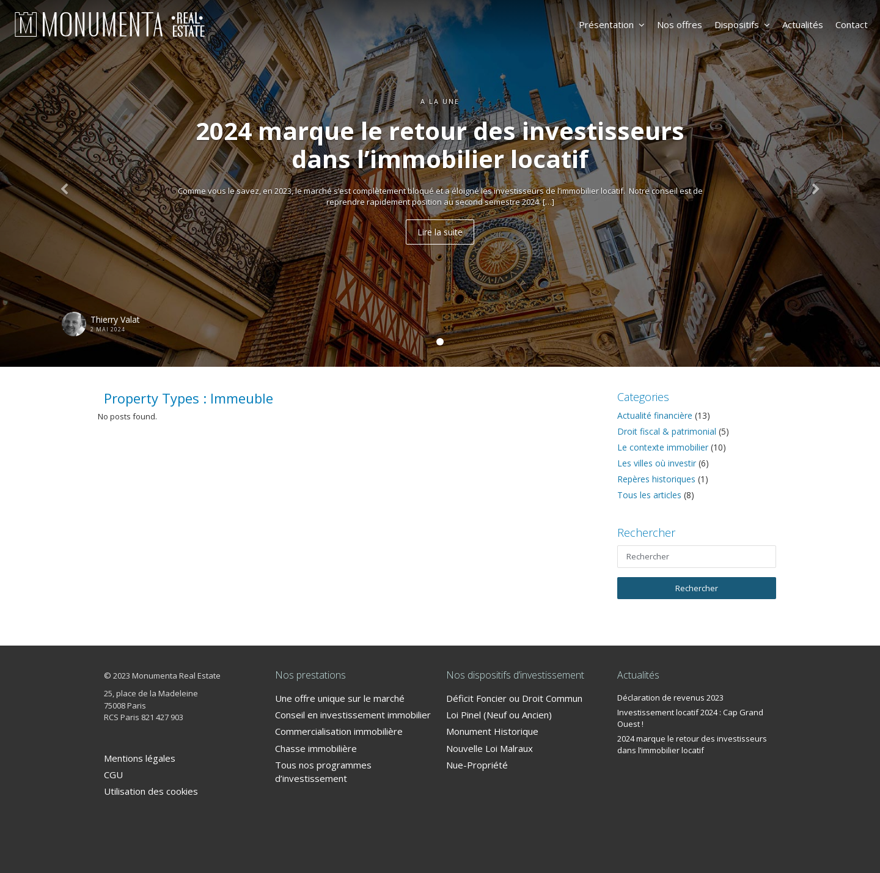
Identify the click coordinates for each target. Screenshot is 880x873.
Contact (851, 24)
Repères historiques (656, 479)
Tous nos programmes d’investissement (323, 771)
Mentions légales (139, 758)
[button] (66, 183)
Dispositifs (742, 24)
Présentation (612, 24)
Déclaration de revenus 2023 (670, 697)
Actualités (802, 24)
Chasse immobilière (316, 748)
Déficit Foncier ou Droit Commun (514, 698)
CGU (113, 774)
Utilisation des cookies (151, 791)
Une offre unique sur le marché (340, 698)
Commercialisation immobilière (339, 731)
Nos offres (679, 24)
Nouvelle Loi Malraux (489, 748)
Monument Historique (492, 731)
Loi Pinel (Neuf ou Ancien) (499, 715)
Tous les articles (649, 495)
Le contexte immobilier (662, 447)
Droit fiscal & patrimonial (666, 431)
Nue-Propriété (477, 765)
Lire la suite (440, 232)
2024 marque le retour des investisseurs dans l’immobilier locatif (692, 744)
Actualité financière (654, 415)
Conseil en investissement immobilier (353, 715)
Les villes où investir (656, 463)
